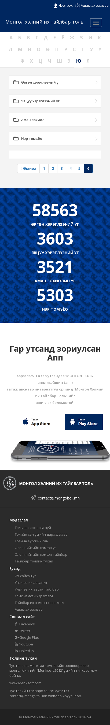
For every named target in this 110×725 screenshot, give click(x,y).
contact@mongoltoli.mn (59, 498)
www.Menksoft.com (25, 683)
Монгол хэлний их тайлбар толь (44, 21)
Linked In (24, 650)
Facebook (25, 624)
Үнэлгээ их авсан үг (31, 582)
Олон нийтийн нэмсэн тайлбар (41, 554)
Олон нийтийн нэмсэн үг (35, 547)
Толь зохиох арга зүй (33, 527)
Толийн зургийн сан (31, 541)
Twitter (22, 630)
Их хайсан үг (25, 575)
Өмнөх (28, 168)
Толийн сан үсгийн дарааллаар (41, 534)
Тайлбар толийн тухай (34, 561)
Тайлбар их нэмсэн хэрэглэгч (39, 602)
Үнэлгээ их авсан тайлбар (37, 589)
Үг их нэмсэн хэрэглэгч (34, 595)
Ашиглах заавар (92, 5)
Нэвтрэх (63, 5)
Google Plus (27, 637)
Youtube (24, 644)
